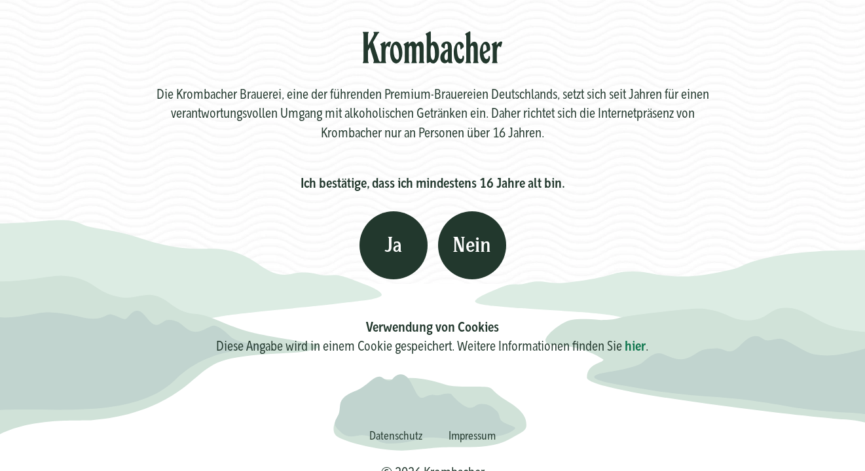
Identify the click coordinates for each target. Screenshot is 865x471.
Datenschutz (395, 435)
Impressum (472, 435)
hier (635, 346)
